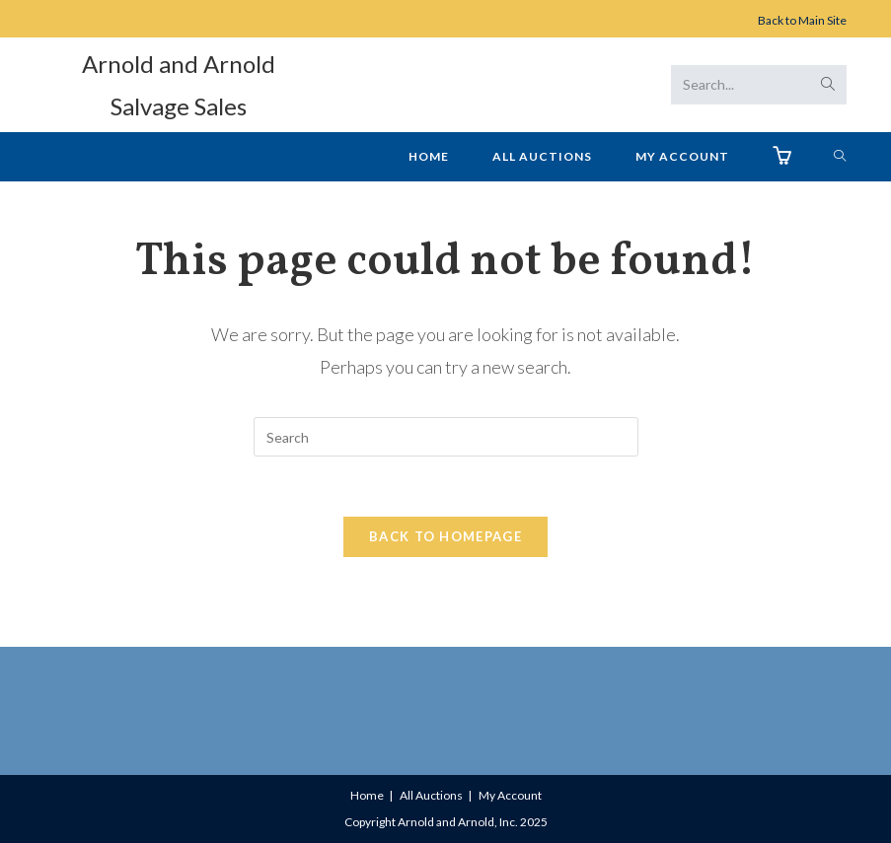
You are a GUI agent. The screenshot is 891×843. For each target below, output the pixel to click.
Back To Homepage (445, 536)
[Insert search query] (446, 437)
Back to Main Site (802, 20)
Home (367, 795)
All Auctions (431, 795)
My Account (510, 795)
